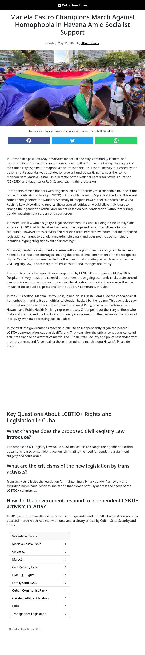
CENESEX (39, 551)
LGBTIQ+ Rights (39, 575)
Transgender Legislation (39, 613)
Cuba (39, 606)
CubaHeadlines (73, 5)
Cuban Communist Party (39, 590)
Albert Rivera (90, 43)
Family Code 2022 (39, 582)
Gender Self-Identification (39, 598)
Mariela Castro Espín (39, 544)
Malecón (39, 559)
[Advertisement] (72, 379)
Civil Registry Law (39, 567)
